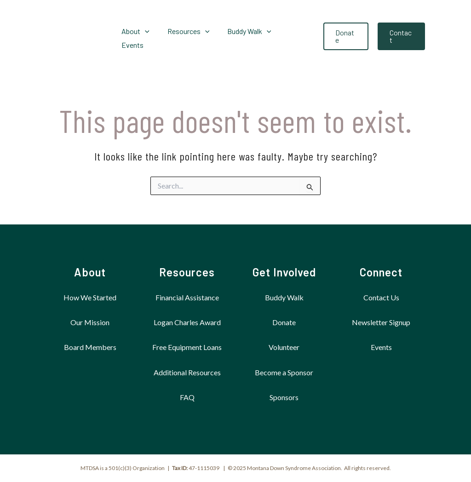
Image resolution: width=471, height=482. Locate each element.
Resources (187, 272)
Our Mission (89, 322)
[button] (344, 36)
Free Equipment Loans (187, 347)
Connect (381, 272)
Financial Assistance (187, 297)
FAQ (187, 397)
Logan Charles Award (187, 322)
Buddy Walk (284, 297)
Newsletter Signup (381, 322)
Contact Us (381, 297)
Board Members (90, 347)
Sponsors (284, 397)
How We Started (89, 297)
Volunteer (284, 347)
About (90, 272)
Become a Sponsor (284, 372)
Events (381, 347)
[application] (147, 36)
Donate (284, 322)
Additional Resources (187, 372)
